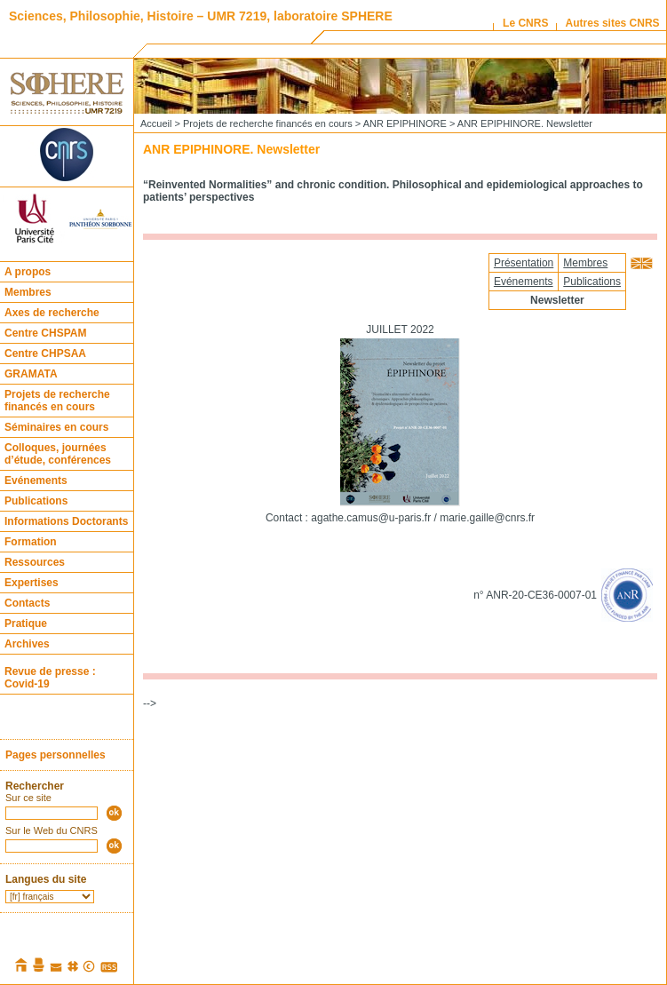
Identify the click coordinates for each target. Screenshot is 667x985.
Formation (30, 542)
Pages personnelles (55, 755)
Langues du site (45, 879)
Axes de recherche (51, 312)
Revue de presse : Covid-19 (50, 677)
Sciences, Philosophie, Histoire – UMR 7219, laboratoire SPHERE (201, 16)
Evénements (35, 480)
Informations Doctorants (66, 521)
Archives (27, 644)
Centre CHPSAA (45, 353)
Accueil (155, 123)
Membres (28, 292)
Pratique (25, 623)
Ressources (34, 562)
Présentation (523, 263)
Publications (35, 501)
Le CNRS (525, 23)
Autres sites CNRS (613, 23)
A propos (27, 272)
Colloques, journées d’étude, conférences (57, 453)
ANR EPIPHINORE (405, 123)
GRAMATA (31, 374)
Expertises (31, 582)
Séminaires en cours (56, 427)
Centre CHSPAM (45, 333)
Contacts (27, 603)
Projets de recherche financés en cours (57, 400)
